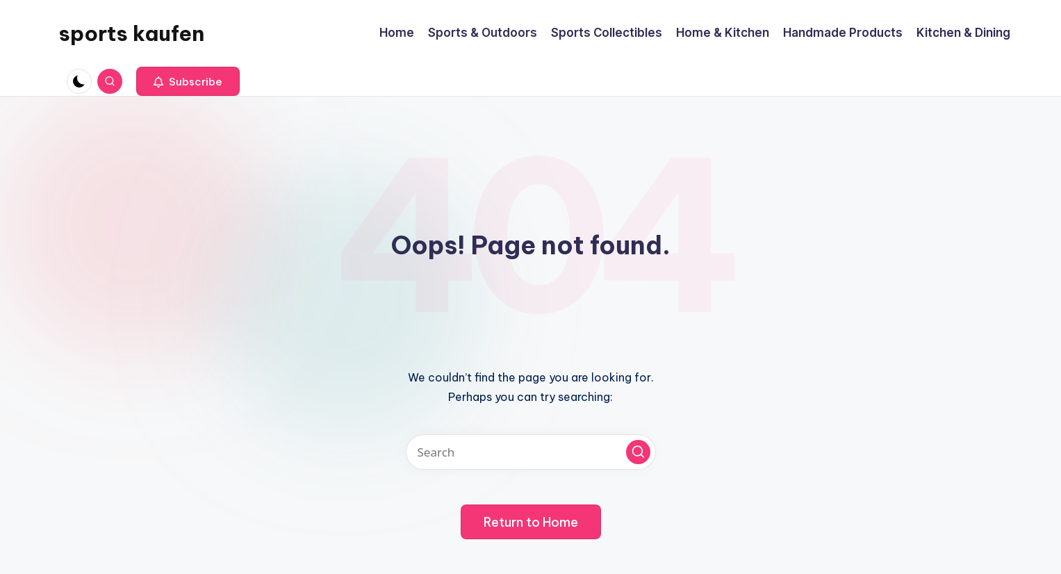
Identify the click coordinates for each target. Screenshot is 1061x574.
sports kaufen (131, 33)
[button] (188, 81)
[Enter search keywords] (531, 452)
